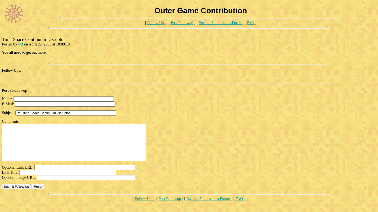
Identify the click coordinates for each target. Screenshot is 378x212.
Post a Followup (14, 90)
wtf (20, 44)
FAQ (250, 23)
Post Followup (182, 23)
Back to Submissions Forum (220, 23)
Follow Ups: (11, 70)
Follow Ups (156, 23)
